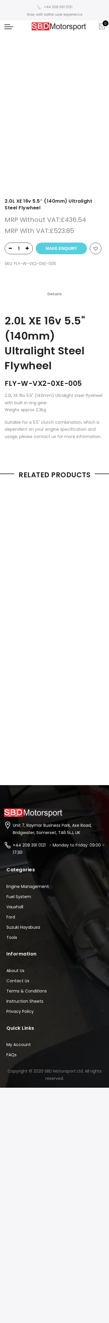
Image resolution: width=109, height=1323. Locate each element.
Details (54, 294)
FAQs (11, 1055)
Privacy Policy (20, 1011)
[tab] (54, 294)
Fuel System (18, 897)
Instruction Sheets (24, 1001)
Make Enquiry (61, 248)
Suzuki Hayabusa (23, 927)
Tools (11, 937)
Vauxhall (14, 907)
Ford (10, 917)
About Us (15, 971)
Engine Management (27, 886)
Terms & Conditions (26, 991)
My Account (18, 1045)
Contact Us (17, 981)
